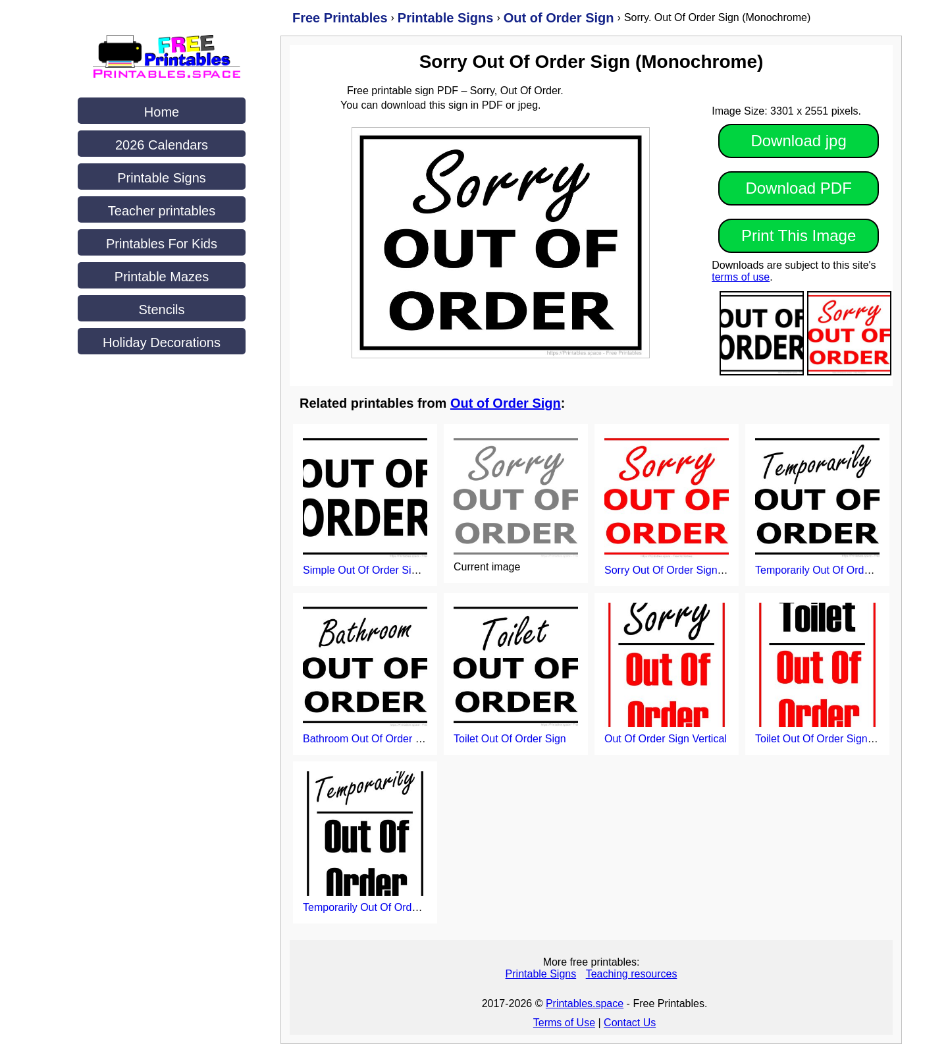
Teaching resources (631, 973)
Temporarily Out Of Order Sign (826, 570)
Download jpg (798, 141)
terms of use (741, 277)
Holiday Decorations (162, 342)
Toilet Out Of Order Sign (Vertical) (833, 738)
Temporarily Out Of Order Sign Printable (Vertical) (418, 907)
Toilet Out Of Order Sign (510, 738)
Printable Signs (161, 178)
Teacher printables (161, 211)
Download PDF (798, 188)
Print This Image (798, 235)
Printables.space (584, 1003)
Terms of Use (564, 1022)
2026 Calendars (161, 145)
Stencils (161, 309)
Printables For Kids (161, 243)
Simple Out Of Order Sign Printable (385, 570)
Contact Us (630, 1022)
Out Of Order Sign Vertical (665, 738)
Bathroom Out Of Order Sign (369, 738)
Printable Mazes (162, 276)
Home (161, 112)
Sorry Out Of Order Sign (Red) (675, 570)
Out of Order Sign (505, 403)
